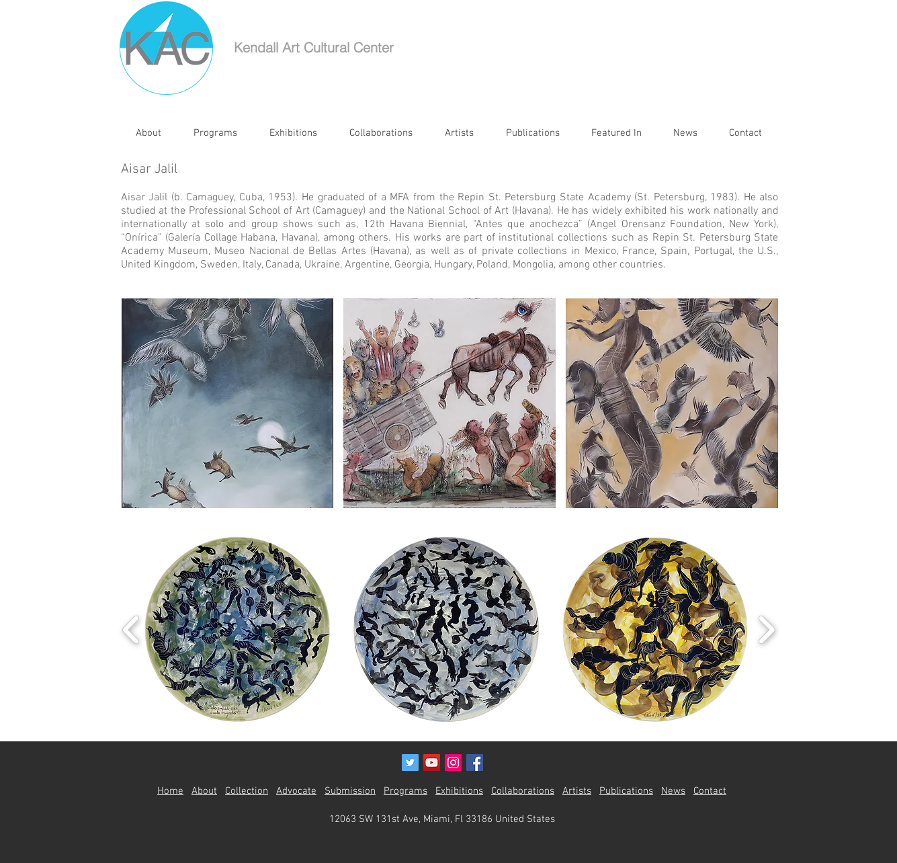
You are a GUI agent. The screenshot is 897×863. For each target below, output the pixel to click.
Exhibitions (459, 791)
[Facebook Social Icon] (474, 762)
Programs (405, 791)
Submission (350, 791)
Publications (626, 791)
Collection (246, 791)
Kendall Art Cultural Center (314, 47)
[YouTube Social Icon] (431, 762)
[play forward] (766, 629)
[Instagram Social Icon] (453, 762)
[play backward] (131, 629)
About (204, 791)
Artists (576, 791)
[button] (228, 403)
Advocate (296, 791)
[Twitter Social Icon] (410, 762)
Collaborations (522, 791)
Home (170, 791)
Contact (709, 791)
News (673, 791)
